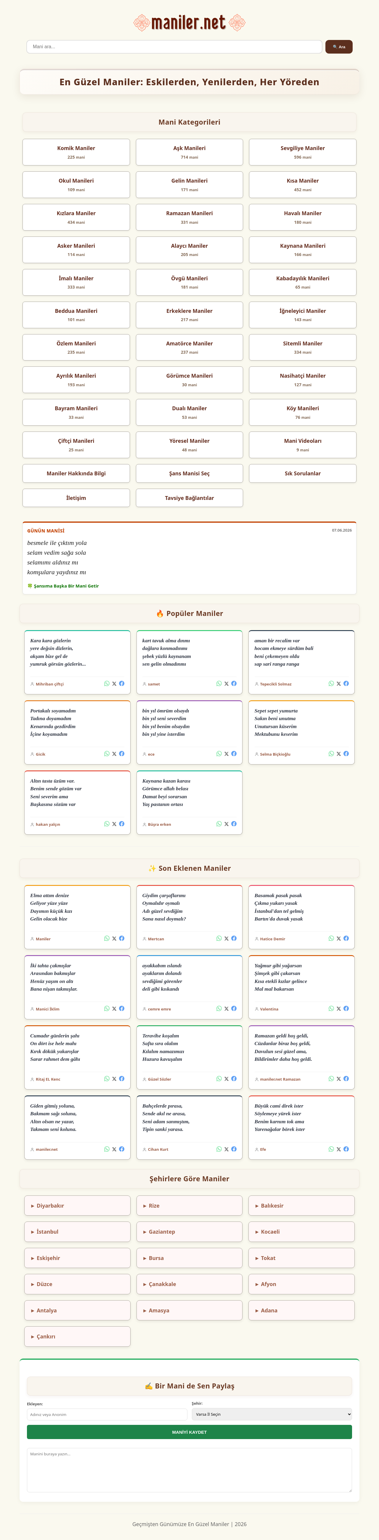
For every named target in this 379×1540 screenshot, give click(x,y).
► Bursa (153, 1257)
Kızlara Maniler (76, 213)
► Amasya (155, 1310)
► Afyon (265, 1284)
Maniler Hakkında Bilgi (76, 473)
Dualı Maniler (189, 408)
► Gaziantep (158, 1231)
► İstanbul (44, 1231)
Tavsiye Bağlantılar (189, 497)
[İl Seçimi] (272, 1414)
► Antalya (43, 1310)
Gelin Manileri (189, 180)
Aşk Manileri (189, 148)
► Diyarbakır (47, 1205)
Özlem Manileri (76, 343)
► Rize (151, 1205)
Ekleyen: (35, 1404)
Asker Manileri (76, 245)
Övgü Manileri (189, 278)
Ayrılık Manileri (76, 375)
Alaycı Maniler (189, 245)
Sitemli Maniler (302, 343)
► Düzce (41, 1284)
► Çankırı (42, 1336)
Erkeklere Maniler (189, 310)
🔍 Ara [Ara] (339, 47)
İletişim (76, 497)
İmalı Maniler (76, 278)
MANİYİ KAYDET (189, 1432)
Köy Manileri (303, 408)
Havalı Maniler (303, 213)
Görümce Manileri (189, 375)
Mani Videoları (303, 440)
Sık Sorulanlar (303, 473)
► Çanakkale (159, 1284)
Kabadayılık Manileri (303, 278)
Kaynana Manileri (303, 245)
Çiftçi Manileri (76, 440)
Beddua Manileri (76, 310)
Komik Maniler (76, 148)
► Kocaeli (267, 1231)
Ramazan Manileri (189, 213)
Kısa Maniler (303, 180)
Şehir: (197, 1403)
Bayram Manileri (76, 408)
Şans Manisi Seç (189, 473)
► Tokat (265, 1257)
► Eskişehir (45, 1257)
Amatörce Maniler (189, 343)
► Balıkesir (269, 1205)
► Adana (266, 1310)
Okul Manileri (76, 180)
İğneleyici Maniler (303, 310)
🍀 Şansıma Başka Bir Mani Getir (63, 586)
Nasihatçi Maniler (303, 375)
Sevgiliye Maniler (303, 148)
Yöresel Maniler (189, 440)
